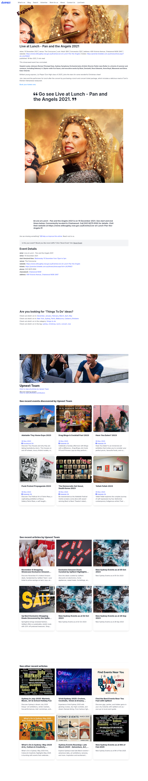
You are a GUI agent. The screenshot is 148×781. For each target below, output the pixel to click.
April (66, 316)
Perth (53, 318)
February (55, 316)
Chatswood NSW (35, 272)
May (70, 316)
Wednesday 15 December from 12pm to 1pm (50, 258)
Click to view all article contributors (32, 393)
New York (40, 318)
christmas (52, 324)
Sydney (47, 318)
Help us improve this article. (51, 236)
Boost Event (77, 243)
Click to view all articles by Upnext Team (34, 389)
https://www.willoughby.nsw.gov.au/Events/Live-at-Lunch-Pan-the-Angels (53, 54)
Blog (29, 2)
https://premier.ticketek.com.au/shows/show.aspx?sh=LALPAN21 (48, 266)
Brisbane (75, 318)
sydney (45, 324)
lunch (58, 324)
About (62, 2)
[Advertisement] (8, 17)
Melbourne (60, 318)
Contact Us (71, 2)
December (41, 316)
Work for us (54, 2)
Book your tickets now (28, 84)
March (61, 316)
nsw (69, 324)
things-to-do (51, 321)
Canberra (68, 318)
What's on (21, 2)
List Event (80, 2)
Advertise (43, 2)
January (48, 316)
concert (64, 324)
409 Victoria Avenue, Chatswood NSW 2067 (42, 275)
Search (35, 2)
